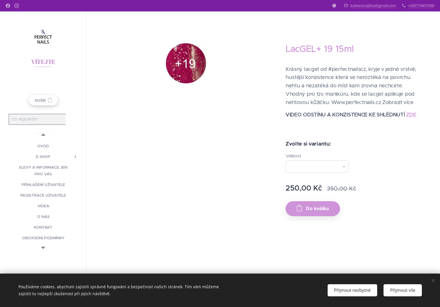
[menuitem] (43, 146)
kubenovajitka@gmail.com (373, 5)
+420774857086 (421, 5)
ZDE (411, 114)
